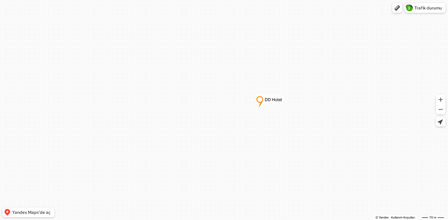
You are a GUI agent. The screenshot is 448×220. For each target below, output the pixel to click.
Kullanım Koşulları (403, 217)
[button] (397, 8)
